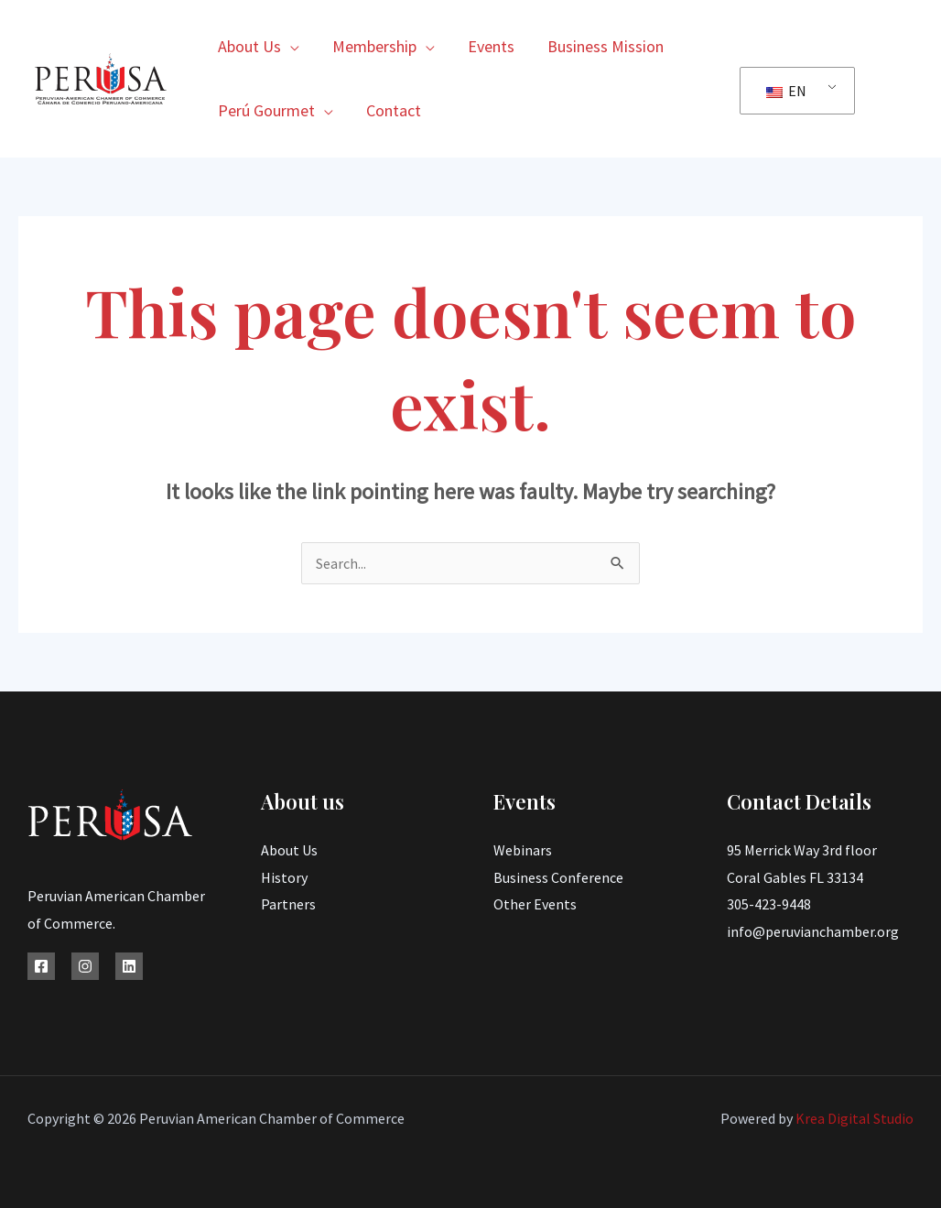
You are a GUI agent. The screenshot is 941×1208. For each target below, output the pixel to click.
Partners (288, 904)
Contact (393, 110)
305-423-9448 (769, 904)
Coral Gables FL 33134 (795, 877)
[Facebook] (41, 966)
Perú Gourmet (266, 110)
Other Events (535, 904)
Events (491, 46)
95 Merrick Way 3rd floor (802, 850)
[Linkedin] (129, 966)
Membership (374, 46)
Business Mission (605, 46)
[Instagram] (85, 966)
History (284, 877)
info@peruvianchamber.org (813, 931)
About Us (249, 46)
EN (786, 91)
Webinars (522, 850)
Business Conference (558, 877)
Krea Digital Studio (853, 1118)
